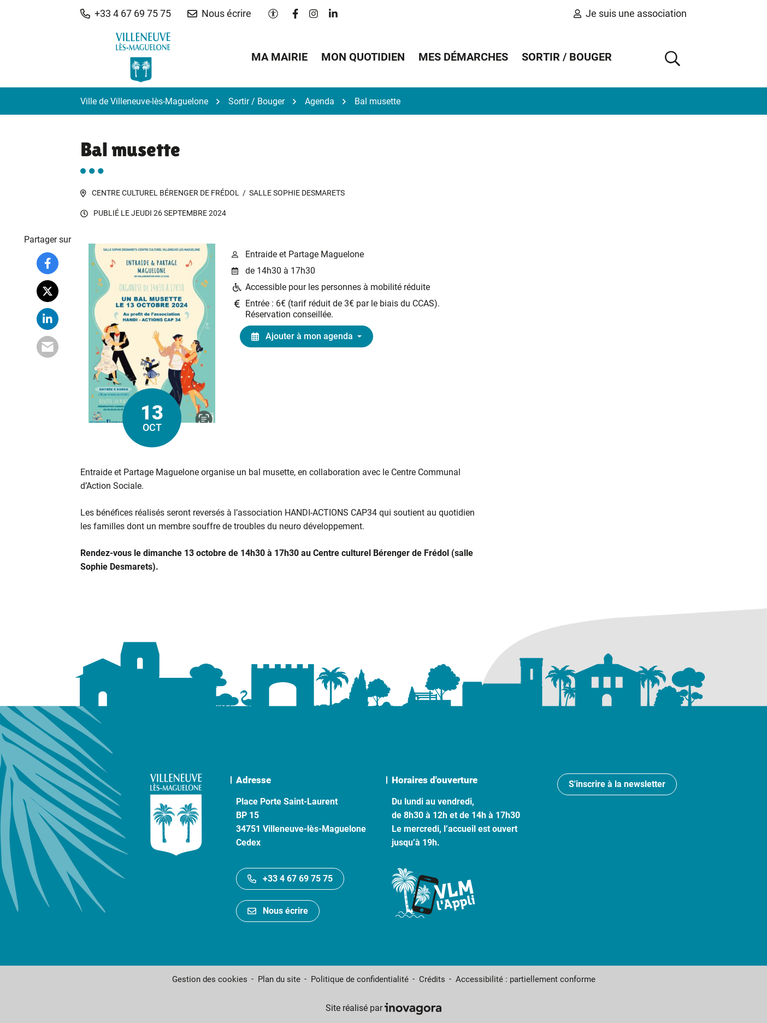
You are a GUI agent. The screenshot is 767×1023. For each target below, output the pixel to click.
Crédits (432, 979)
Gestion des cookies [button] (209, 979)
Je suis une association (630, 13)
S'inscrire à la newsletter (617, 784)
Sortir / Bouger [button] (567, 56)
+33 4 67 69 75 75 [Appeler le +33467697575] (290, 878)
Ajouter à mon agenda (302, 336)
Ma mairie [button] (279, 56)
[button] (125, 13)
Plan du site (279, 979)
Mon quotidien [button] (363, 56)
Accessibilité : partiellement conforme (525, 979)
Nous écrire (277, 911)
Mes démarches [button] (463, 56)
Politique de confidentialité (360, 979)
